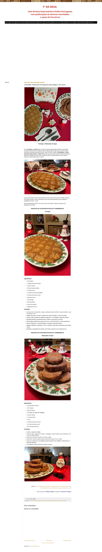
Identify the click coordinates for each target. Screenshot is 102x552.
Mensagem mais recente (29, 540)
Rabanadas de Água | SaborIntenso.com (61, 488)
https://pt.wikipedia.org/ (40, 486)
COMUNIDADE (83, 22)
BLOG (76, 22)
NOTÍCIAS (41, 22)
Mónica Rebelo (50, 491)
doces (43, 500)
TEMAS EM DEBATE (21, 22)
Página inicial (49, 540)
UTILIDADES (48, 22)
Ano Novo (32, 500)
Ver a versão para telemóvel (48, 542)
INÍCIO (7, 22)
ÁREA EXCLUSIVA (57, 22)
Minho (46, 500)
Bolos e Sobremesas (38, 500)
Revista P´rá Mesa (66, 491)
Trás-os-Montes (63, 500)
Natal (55, 500)
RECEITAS (12, 22)
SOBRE (64, 22)
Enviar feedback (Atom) (34, 546)
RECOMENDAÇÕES (32, 22)
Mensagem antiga (67, 540)
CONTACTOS (71, 22)
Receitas (58, 500)
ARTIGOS (90, 22)
